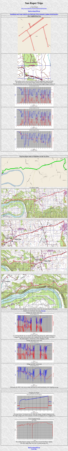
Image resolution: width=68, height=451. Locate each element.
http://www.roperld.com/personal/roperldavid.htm (34, 8)
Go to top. (34, 449)
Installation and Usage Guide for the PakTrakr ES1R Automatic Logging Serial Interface (34, 14)
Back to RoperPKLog (34, 11)
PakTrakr (43, 310)
